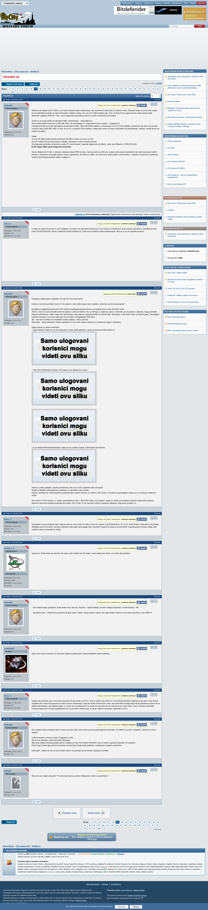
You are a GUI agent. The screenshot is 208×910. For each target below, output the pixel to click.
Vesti (123, 890)
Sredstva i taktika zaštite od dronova (183, 212)
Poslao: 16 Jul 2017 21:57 (14, 719)
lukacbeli (8, 105)
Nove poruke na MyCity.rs (176, 322)
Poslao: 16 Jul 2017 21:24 (14, 596)
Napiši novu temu (14, 84)
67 (126, 89)
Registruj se (148, 3)
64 (112, 89)
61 (99, 89)
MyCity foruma (81, 900)
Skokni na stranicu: (142, 96)
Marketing (201, 3)
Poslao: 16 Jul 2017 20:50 (14, 542)
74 (157, 89)
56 (76, 89)
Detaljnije (120, 854)
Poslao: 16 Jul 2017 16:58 (14, 218)
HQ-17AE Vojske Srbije (177, 190)
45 (27, 89)
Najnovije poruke (93, 884)
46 (31, 89)
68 (130, 89)
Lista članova (176, 3)
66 (121, 89)
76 (8, 92)
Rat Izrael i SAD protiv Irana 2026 (182, 120)
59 (90, 89)
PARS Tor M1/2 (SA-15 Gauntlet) (181, 206)
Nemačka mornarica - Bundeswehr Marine (185, 303)
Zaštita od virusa (138, 890)
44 (22, 89)
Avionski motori (174, 287)
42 (13, 89)
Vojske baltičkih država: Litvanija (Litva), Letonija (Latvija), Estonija (184, 311)
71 (144, 89)
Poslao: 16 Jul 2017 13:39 (14, 99)
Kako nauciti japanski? (177, 370)
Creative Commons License (137, 895)
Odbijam (136, 907)
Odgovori (34, 84)
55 (72, 89)
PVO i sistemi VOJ (21, 71)
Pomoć (192, 3)
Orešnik (171, 127)
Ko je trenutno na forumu (16, 850)
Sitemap (105, 884)
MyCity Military (127, 3)
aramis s (8, 548)
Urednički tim (116, 884)
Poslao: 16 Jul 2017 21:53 (14, 690)
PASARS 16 (34, 71)
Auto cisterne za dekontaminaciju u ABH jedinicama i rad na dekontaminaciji (184, 272)
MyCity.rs (129, 890)
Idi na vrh (158, 829)
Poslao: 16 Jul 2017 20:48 (14, 513)
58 (85, 89)
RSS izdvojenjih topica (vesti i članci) (183, 248)
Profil (38, 210)
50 (49, 89)
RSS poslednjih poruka (177, 241)
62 (103, 89)
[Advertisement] (104, 51)
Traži (186, 3)
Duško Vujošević (174, 327)
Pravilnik (167, 3)
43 (17, 89)
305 (13, 92)
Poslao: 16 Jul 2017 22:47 (14, 765)
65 (117, 89)
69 (135, 89)
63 (108, 89)
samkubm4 (9, 648)
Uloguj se (138, 3)
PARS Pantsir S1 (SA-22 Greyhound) (183, 219)
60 (94, 89)
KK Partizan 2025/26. (176, 347)
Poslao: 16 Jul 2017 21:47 (14, 643)
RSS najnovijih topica (176, 234)
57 (81, 89)
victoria (7, 771)
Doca (6, 224)
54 (67, 89)
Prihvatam (122, 907)
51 (54, 89)
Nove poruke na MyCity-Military (179, 257)
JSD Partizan (173, 341)
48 (40, 89)
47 (36, 89)
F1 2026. (171, 334)
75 (3, 92)
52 (58, 89)
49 (45, 89)
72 (149, 89)
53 (63, 89)
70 (139, 89)
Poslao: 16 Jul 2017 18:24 (14, 288)
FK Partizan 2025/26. (176, 354)
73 (153, 89)
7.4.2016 (159, 83)
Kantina (158, 3)
